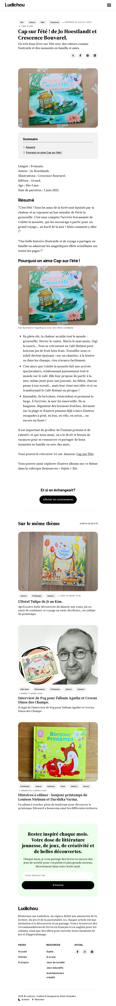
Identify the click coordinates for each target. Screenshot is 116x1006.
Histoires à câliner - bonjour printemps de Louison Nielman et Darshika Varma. (52, 797)
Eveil (63, 786)
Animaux (51, 786)
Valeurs (50, 596)
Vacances (54, 22)
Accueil (22, 951)
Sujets (49, 951)
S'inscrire (58, 885)
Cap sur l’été (84, 454)
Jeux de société (55, 962)
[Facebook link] (77, 952)
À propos (23, 962)
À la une (51, 956)
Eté (22, 22)
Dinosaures (40, 689)
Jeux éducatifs (54, 967)
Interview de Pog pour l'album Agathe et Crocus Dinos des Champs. (57, 700)
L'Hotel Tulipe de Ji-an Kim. (40, 601)
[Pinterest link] (92, 952)
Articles (22, 956)
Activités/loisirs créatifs (55, 975)
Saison (32, 22)
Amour (86, 786)
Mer (43, 22)
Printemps (37, 596)
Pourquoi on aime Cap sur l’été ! (44, 152)
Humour (80, 689)
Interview (25, 689)
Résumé (30, 147)
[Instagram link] (85, 952)
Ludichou (14, 5)
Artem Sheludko (68, 996)
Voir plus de (89, 523)
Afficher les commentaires (58, 499)
